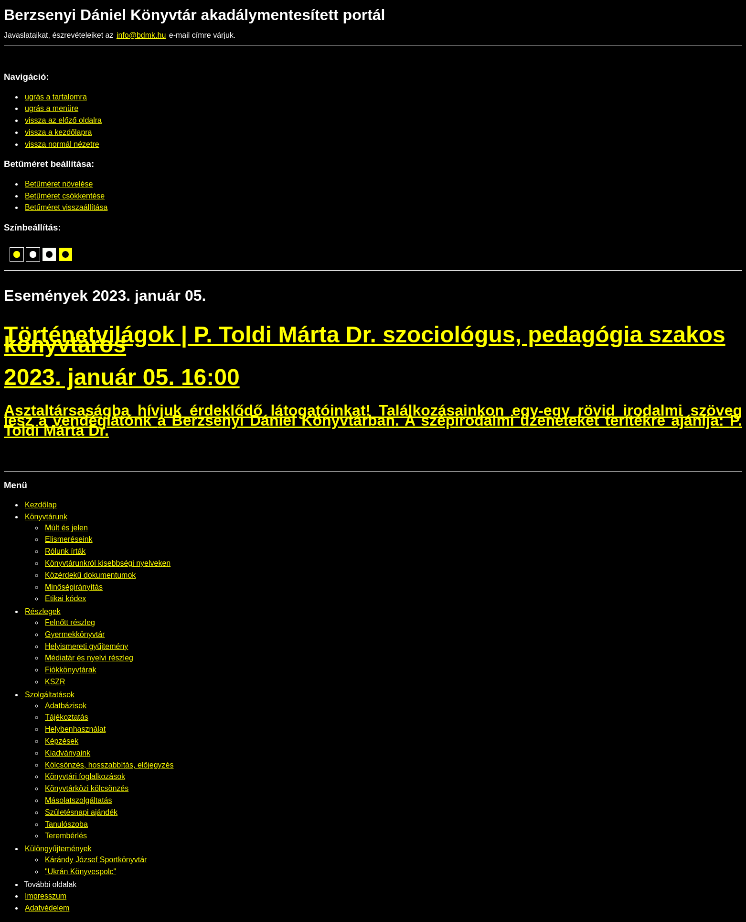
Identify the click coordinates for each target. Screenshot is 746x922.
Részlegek (43, 611)
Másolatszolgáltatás (78, 800)
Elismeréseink (69, 539)
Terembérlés (66, 836)
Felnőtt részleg (70, 622)
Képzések (61, 741)
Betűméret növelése (59, 184)
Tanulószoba (66, 824)
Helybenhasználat (75, 729)
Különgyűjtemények (58, 849)
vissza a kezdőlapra (58, 132)
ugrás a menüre (51, 108)
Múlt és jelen (66, 528)
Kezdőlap (41, 505)
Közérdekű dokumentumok (90, 575)
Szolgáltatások (50, 695)
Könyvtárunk (46, 517)
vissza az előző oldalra (63, 120)
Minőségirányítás (74, 587)
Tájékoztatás (66, 717)
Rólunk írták (65, 551)
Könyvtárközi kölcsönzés (86, 788)
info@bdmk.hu (141, 35)
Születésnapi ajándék (81, 812)
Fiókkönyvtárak (70, 670)
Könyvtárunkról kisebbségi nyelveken (108, 563)
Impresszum (45, 896)
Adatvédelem (47, 908)
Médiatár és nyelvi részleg (89, 658)
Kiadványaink (67, 753)
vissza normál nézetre (62, 144)
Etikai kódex (65, 598)
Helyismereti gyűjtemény (86, 646)
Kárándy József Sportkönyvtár (96, 860)
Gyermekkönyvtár (75, 634)
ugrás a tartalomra (56, 97)
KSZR (55, 682)
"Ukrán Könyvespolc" (80, 871)
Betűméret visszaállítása (66, 207)
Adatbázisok (65, 706)
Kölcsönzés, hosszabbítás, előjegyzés (109, 765)
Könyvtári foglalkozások (85, 776)
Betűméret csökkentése (65, 196)
